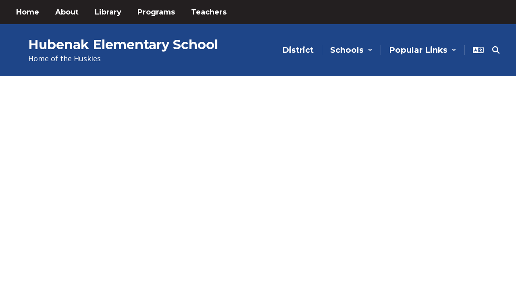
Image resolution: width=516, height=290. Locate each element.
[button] (351, 50)
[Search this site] (496, 50)
